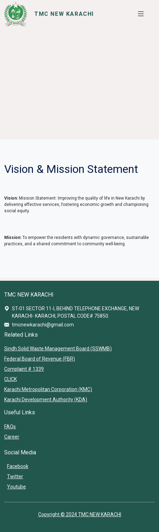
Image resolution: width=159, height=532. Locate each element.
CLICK (10, 379)
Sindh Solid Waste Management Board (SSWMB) (58, 348)
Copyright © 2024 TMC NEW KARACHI (79, 514)
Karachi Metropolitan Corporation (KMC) (48, 389)
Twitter (15, 476)
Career (11, 437)
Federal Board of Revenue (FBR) (39, 359)
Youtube (16, 486)
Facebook (17, 466)
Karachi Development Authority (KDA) (45, 399)
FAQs (10, 426)
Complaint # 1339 (24, 369)
